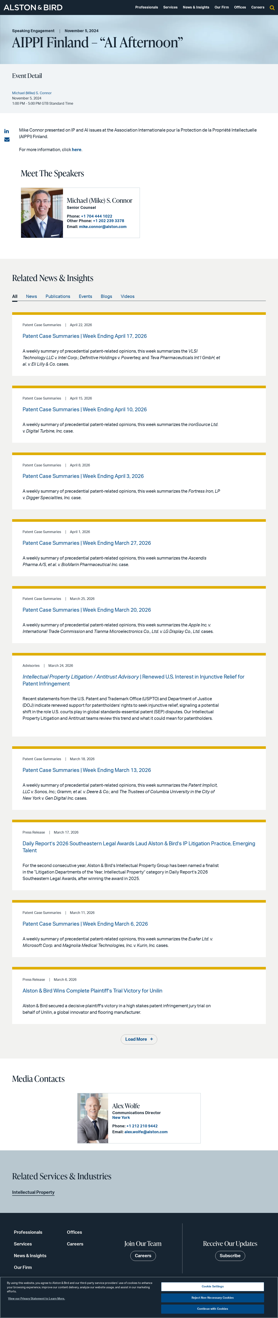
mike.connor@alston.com (103, 227)
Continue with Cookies (212, 1309)
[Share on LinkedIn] (7, 131)
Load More (136, 1039)
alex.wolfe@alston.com (146, 1132)
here (76, 150)
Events (85, 296)
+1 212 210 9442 (142, 1126)
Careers (258, 7)
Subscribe (230, 1256)
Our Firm (222, 7)
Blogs (106, 296)
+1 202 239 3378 (108, 221)
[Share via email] (7, 139)
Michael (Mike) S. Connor (99, 200)
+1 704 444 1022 (96, 216)
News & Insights (196, 7)
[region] (139, 1297)
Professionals (146, 7)
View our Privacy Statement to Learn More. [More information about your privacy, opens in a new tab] (36, 1298)
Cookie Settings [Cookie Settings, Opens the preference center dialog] (213, 1286)
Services (170, 7)
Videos (127, 296)
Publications (58, 296)
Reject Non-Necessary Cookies (213, 1298)
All (14, 296)
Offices (240, 7)
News (31, 296)
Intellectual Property (33, 1192)
